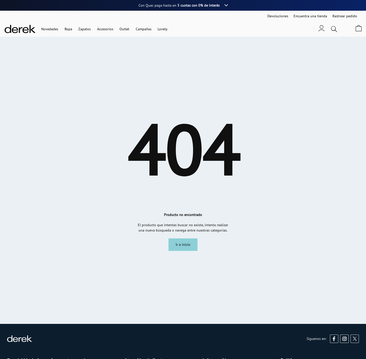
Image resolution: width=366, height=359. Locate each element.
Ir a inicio (183, 244)
